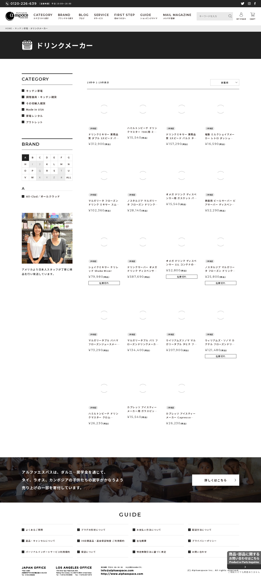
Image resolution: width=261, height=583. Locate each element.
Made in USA (35, 109)
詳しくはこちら (215, 480)
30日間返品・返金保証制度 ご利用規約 (103, 540)
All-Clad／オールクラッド (43, 196)
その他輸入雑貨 (36, 103)
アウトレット (34, 122)
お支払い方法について (149, 529)
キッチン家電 (21, 28)
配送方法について (202, 529)
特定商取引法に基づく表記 (151, 551)
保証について (88, 551)
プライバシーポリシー (204, 540)
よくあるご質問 (34, 529)
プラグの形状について (93, 529)
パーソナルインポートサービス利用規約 (48, 551)
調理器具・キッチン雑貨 (41, 97)
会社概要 (141, 540)
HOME (8, 28)
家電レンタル (34, 116)
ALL (68, 177)
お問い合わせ (199, 551)
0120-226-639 (24, 4)
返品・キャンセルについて (40, 540)
